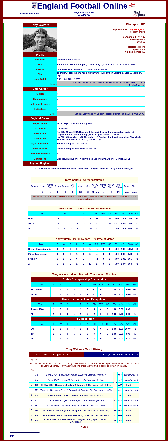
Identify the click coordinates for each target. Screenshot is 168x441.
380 (36, 395)
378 (36, 385)
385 (36, 415)
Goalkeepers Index (29, 13)
